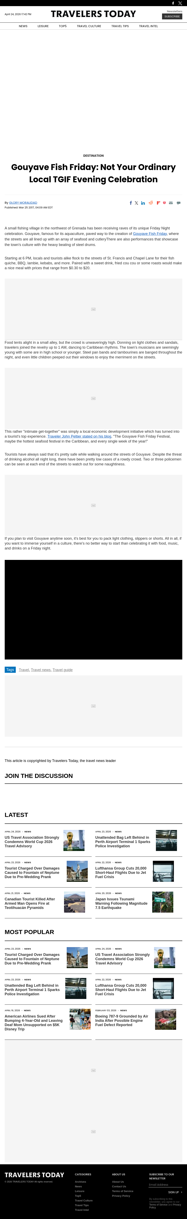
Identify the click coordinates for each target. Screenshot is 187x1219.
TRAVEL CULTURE (89, 26)
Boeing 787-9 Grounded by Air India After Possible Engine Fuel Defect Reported (121, 1020)
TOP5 (63, 26)
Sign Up (173, 1192)
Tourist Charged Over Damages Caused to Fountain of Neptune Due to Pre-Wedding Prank (32, 872)
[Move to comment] (178, 203)
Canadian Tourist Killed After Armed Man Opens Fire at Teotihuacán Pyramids (30, 903)
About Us (118, 1181)
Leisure (79, 1191)
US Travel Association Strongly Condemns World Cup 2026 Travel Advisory (32, 841)
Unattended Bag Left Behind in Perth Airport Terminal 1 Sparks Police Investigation (122, 841)
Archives (80, 1181)
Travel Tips (82, 1205)
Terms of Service (122, 1191)
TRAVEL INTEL (148, 26)
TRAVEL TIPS (120, 26)
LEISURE (43, 26)
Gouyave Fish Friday (150, 234)
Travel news (41, 670)
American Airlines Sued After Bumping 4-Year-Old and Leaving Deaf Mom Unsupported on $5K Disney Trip (34, 1022)
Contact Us (119, 1186)
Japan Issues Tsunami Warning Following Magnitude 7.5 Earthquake (121, 903)
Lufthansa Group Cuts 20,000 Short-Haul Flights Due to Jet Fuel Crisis (120, 872)
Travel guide (63, 670)
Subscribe (172, 16)
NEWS (23, 26)
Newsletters (174, 11)
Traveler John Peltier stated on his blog (79, 436)
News (27, 831)
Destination (93, 155)
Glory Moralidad (23, 202)
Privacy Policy (121, 1195)
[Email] (171, 203)
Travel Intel (82, 1209)
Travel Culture (84, 1200)
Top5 (78, 1195)
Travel (24, 670)
